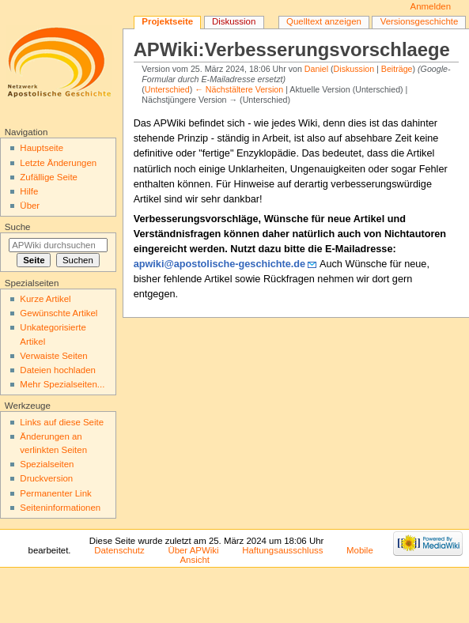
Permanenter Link (55, 493)
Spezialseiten (47, 464)
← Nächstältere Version (239, 89)
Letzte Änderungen (58, 163)
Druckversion (46, 478)
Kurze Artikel (45, 299)
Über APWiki (193, 550)
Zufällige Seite (49, 177)
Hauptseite (41, 148)
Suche (18, 227)
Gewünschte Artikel (58, 313)
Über (30, 205)
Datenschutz (119, 550)
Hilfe (29, 191)
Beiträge (397, 69)
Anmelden (431, 6)
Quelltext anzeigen (323, 21)
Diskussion (354, 69)
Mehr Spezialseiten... (62, 384)
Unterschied (167, 89)
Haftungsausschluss (282, 550)
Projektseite (167, 21)
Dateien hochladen (58, 370)
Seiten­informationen (60, 507)
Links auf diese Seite (62, 422)
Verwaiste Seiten (53, 356)
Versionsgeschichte (419, 21)
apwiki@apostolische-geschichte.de (220, 264)
